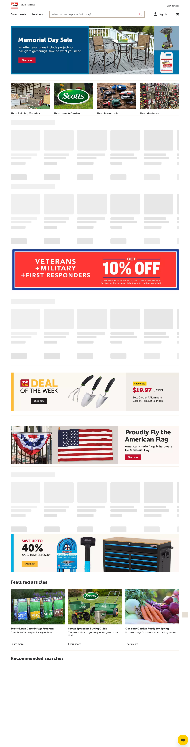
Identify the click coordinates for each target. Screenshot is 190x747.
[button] (162, 14)
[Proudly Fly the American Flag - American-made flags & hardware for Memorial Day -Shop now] (95, 445)
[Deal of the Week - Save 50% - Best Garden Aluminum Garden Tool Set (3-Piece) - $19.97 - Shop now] (95, 392)
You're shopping (28, 5)
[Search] (140, 14)
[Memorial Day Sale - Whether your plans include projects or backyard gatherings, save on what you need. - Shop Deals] (95, 50)
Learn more (17, 644)
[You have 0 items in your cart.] (177, 14)
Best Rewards (173, 6)
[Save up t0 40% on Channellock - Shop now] (95, 553)
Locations (37, 14)
